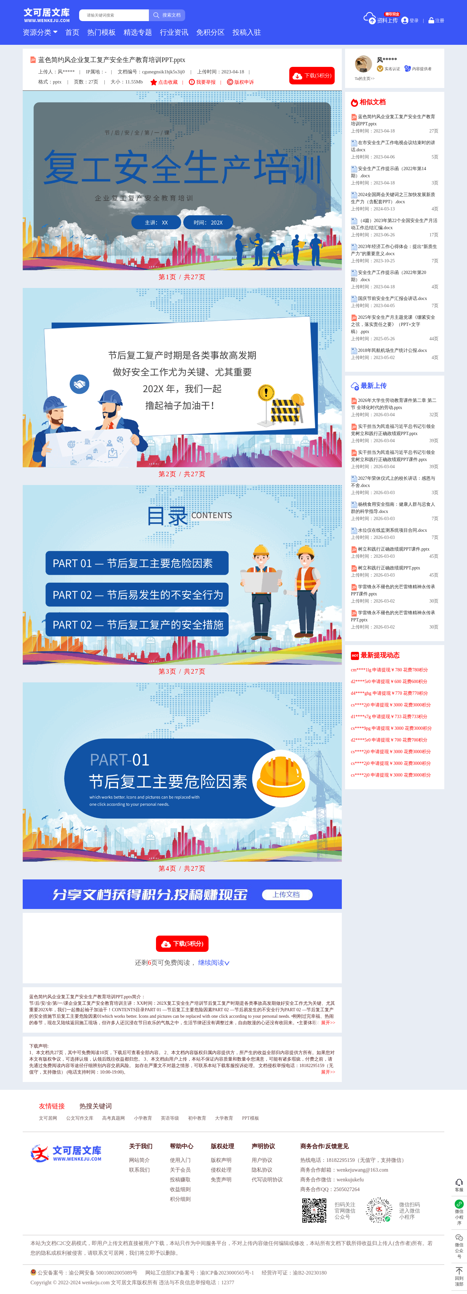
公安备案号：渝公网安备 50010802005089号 (84, 1272)
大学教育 (224, 1118)
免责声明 (221, 1179)
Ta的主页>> (365, 78)
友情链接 (52, 1106)
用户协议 (262, 1160)
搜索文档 (167, 15)
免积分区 (210, 32)
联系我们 (139, 1170)
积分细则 (180, 1199)
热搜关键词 (95, 1106)
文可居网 (48, 1118)
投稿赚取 (180, 1179)
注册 (436, 20)
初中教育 (197, 1118)
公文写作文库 (79, 1118)
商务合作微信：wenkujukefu (332, 1179)
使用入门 (180, 1160)
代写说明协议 (267, 1179)
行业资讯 (174, 32)
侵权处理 (221, 1170)
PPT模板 (250, 1118)
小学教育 (143, 1118)
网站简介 (139, 1160)
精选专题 (138, 32)
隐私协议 (262, 1170)
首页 (72, 32)
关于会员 (180, 1170)
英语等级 (170, 1118)
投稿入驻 (247, 32)
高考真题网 (113, 1118)
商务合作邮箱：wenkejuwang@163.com (344, 1170)
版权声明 (221, 1160)
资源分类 (40, 32)
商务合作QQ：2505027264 (330, 1189)
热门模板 (101, 32)
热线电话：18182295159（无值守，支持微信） (353, 1160)
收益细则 (180, 1189)
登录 (410, 20)
